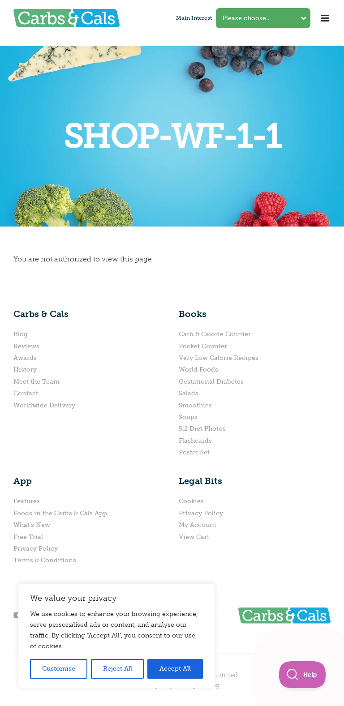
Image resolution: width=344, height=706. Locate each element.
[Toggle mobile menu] (326, 18)
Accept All (175, 668)
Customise (58, 668)
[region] (116, 635)
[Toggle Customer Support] (302, 674)
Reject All (117, 668)
